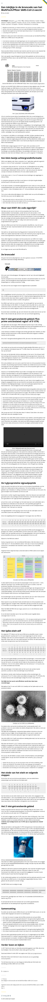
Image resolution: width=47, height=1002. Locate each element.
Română (21, 24)
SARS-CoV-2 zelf (25, 153)
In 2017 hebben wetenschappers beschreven (26, 743)
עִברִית (28, 22)
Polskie (3, 24)
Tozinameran (30, 58)
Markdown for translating (31, 24)
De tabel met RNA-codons (20, 580)
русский (8, 24)
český (41, 20)
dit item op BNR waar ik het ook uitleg (17, 29)
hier (15, 202)
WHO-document (7, 196)
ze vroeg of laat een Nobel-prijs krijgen (29, 394)
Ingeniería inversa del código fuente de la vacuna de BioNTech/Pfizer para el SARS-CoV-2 (23, 986)
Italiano (39, 22)
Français (19, 22)
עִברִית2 (24, 22)
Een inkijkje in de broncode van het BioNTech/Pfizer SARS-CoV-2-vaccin (23, 979)
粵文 (23, 20)
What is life (23, 199)
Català (37, 20)
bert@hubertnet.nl (24, 44)
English (9, 22)
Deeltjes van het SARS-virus (20, 723)
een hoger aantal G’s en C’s (24, 609)
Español (14, 22)
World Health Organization (37, 83)
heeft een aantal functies (16, 303)
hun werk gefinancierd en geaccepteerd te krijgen (14, 392)
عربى (16, 20)
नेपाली (43, 22)
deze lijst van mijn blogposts (16, 962)
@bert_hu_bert (34, 44)
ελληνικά (11, 20)
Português (14, 24)
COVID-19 (5, 971)
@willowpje (18, 47)
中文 (19, 20)
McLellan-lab (12, 762)
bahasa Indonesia (30, 20)
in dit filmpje (6, 32)
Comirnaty (39, 58)
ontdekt (18, 755)
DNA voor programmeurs (34, 953)
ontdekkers (12, 391)
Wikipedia (34, 816)
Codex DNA (18, 113)
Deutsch (3, 22)
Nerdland (40, 29)
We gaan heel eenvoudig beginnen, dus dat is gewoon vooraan (18, 258)
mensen (5, 755)
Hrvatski (33, 22)
